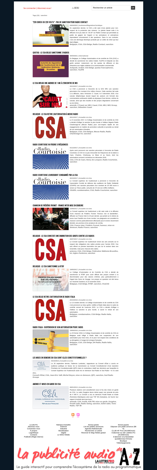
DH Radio (93, 346)
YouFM (72, 72)
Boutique (123, 435)
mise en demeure (109, 227)
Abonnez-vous (33, 428)
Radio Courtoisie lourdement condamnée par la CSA (65, 174)
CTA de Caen (78, 159)
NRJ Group (107, 105)
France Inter (78, 227)
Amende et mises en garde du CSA (53, 385)
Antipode (73, 70)
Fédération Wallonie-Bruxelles (100, 255)
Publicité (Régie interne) (34, 435)
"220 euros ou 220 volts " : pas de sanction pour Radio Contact (72, 21)
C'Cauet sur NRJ (83, 105)
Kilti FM (89, 403)
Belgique (73, 44)
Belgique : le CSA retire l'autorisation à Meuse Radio (66, 113)
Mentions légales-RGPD (97, 467)
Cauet (92, 105)
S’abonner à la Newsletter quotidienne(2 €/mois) (123, 433)
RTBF (88, 288)
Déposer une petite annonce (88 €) (123, 428)
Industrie (63, 429)
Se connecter (29, 8)
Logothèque (33, 432)
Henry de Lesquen (91, 159)
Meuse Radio (96, 131)
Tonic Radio (105, 405)
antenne (73, 255)
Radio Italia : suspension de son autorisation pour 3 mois (69, 331)
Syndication (84, 469)
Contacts (33, 434)
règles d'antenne (76, 257)
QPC (85, 379)
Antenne (63, 428)
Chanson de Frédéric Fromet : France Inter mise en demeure (70, 204)
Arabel (79, 70)
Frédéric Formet (89, 227)
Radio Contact (95, 44)
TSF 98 (113, 405)
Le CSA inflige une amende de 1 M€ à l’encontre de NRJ (66, 82)
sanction (105, 44)
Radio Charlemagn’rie (110, 131)
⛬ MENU (75, 7)
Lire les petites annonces (93, 428)
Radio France (75, 229)
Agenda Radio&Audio (93, 429)
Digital (63, 432)
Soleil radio (96, 405)
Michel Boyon (64, 379)
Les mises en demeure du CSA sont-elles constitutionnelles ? (72, 361)
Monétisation (63, 431)
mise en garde (98, 403)
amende (73, 105)
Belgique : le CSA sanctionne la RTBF (56, 270)
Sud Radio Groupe (102, 379)
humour (99, 227)
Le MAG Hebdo (63, 434)
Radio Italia (101, 318)
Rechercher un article (93, 431)
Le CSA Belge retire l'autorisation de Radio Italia (63, 300)
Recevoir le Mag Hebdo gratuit (93, 432)
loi (113, 255)
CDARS (72, 192)
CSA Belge (85, 44)
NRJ (100, 105)
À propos (33, 431)
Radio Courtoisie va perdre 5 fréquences (58, 143)
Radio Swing (79, 405)
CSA (78, 44)
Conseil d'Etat (38, 379)
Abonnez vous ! (44, 8)
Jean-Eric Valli (53, 379)
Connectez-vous (33, 429)
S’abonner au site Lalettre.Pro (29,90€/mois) (123, 431)
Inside (83, 403)
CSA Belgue (85, 131)
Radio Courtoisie (105, 159)
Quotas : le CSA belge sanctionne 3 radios (59, 52)
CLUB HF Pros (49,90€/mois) (123, 429)
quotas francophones (100, 70)
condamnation (81, 192)
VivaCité (101, 288)
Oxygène (107, 403)
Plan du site (73, 469)
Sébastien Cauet (83, 107)
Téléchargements (123, 436)
